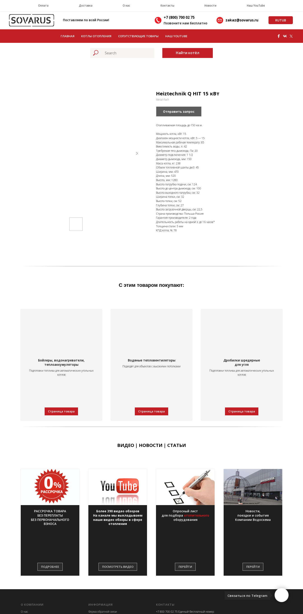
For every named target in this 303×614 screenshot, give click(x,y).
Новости (210, 5)
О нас (126, 5)
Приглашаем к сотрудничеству (108, 580)
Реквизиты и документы (36, 567)
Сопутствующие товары (138, 36)
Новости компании (33, 574)
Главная (67, 36)
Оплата (43, 5)
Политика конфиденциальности (108, 561)
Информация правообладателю (108, 574)
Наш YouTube (256, 5)
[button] (50, 491)
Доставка (85, 5)
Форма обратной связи (102, 555)
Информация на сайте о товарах (108, 567)
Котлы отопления (96, 36)
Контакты (167, 5)
